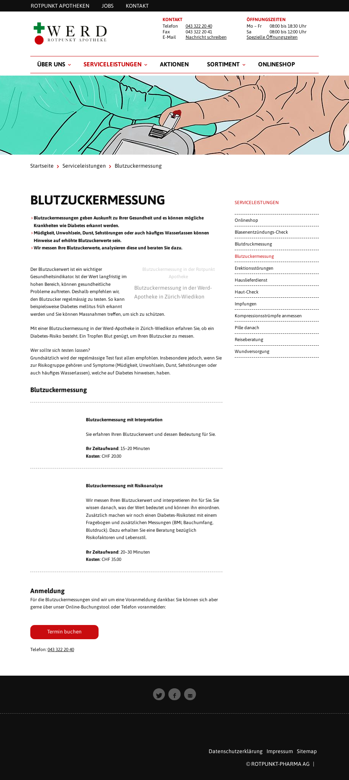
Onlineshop (276, 64)
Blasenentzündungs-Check (261, 231)
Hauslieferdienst (251, 279)
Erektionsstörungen (254, 267)
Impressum (280, 751)
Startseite (42, 166)
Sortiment (223, 64)
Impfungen (246, 303)
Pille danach (247, 327)
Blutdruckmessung (253, 243)
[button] (159, 694)
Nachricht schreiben (206, 37)
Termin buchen (64, 631)
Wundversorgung (252, 351)
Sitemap (307, 751)
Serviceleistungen (113, 64)
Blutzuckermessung (254, 256)
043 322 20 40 (199, 26)
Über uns (51, 64)
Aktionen (174, 64)
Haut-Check (246, 291)
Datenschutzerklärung (236, 751)
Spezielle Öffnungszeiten (272, 37)
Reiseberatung (249, 339)
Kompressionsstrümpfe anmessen (268, 315)
